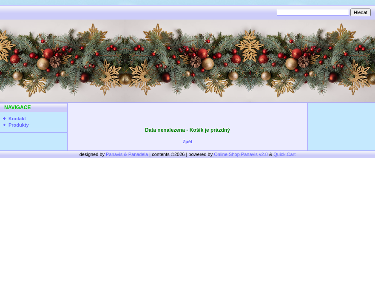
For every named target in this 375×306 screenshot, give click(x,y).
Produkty (19, 125)
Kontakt (17, 118)
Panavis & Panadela (127, 154)
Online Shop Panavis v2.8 (241, 154)
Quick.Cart (284, 154)
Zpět (187, 141)
